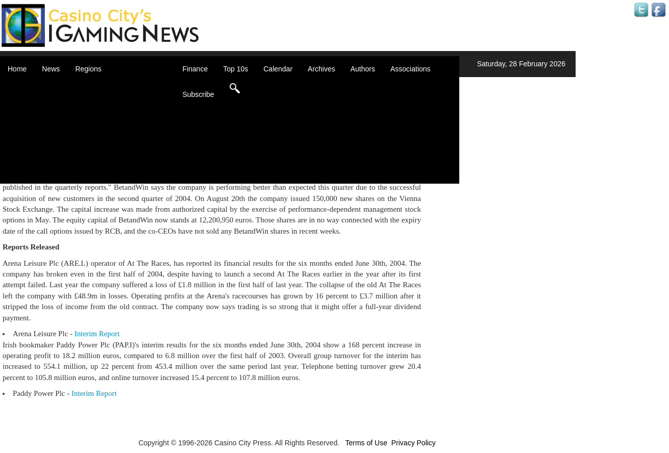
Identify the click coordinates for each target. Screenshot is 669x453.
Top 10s (235, 69)
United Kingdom (113, 158)
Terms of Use (366, 443)
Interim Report (97, 334)
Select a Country (114, 178)
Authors (363, 69)
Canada (100, 107)
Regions (88, 69)
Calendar (277, 69)
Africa (97, 87)
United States (109, 168)
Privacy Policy (413, 443)
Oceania (101, 148)
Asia (95, 97)
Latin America (109, 138)
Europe (99, 127)
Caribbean (104, 117)
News (51, 69)
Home (17, 69)
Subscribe (198, 94)
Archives (321, 69)
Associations (410, 69)
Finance (195, 69)
